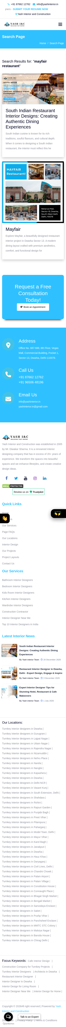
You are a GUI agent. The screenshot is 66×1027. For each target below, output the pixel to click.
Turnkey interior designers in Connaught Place (27, 891)
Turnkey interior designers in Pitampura (23, 822)
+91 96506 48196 (31, 382)
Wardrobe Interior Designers (17, 605)
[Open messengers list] (8, 1016)
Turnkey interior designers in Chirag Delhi (24, 940)
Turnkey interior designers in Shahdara (23, 797)
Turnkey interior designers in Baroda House (26, 935)
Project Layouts (10, 557)
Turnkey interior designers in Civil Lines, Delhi (27, 866)
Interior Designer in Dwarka (17, 981)
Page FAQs (8, 531)
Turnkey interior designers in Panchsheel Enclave (29, 920)
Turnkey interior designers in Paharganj (23, 827)
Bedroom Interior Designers (17, 586)
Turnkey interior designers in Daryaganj (23, 861)
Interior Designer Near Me (16, 618)
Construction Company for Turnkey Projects (26, 966)
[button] (5, 518)
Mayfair (13, 229)
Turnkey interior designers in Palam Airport (25, 876)
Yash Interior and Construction (33, 14)
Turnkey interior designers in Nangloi (22, 768)
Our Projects (9, 550)
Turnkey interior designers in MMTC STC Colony (28, 925)
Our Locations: (12, 722)
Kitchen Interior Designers (16, 599)
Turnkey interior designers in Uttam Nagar (25, 743)
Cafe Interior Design (39, 961)
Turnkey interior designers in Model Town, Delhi (28, 832)
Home (43, 43)
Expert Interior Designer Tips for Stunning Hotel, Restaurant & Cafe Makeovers (38, 691)
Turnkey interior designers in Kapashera (24, 773)
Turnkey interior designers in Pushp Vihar (24, 915)
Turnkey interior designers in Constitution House (28, 886)
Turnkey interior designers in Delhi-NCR (24, 782)
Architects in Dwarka (45, 971)
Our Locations (9, 538)
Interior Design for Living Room (19, 986)
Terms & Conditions (46, 1020)
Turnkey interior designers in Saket (21, 910)
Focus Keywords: (14, 960)
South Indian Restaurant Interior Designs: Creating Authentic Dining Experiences (32, 119)
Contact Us (8, 563)
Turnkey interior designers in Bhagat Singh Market (29, 896)
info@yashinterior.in (45, 4)
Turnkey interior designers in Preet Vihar (24, 817)
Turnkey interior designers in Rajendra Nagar (26, 748)
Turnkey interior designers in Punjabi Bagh (25, 812)
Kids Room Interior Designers (18, 592)
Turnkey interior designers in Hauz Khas (24, 856)
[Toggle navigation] (60, 24)
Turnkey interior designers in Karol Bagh (24, 842)
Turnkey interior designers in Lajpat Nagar (25, 738)
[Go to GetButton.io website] (8, 1023)
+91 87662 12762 (19, 4)
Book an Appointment (33, 307)
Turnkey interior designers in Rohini (21, 802)
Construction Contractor (15, 611)
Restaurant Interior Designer (17, 976)
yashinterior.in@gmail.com (33, 406)
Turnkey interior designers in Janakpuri (23, 846)
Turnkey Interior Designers (16, 971)
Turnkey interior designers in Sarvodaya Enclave (28, 905)
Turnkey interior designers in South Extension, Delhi (30, 792)
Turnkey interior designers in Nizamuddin (24, 753)
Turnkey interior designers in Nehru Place (24, 758)
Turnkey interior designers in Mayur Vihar (24, 837)
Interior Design (10, 544)
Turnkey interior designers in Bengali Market (26, 901)
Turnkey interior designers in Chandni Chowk (26, 871)
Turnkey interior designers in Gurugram (23, 733)
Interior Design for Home (47, 991)
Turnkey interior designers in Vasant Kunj (24, 787)
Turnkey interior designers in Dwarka (22, 728)
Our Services (9, 525)
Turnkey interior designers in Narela (21, 763)
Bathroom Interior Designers (17, 580)
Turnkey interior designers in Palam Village (25, 881)
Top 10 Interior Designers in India (20, 624)
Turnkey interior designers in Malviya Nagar (25, 930)
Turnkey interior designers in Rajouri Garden (26, 807)
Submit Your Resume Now (32, 9)
